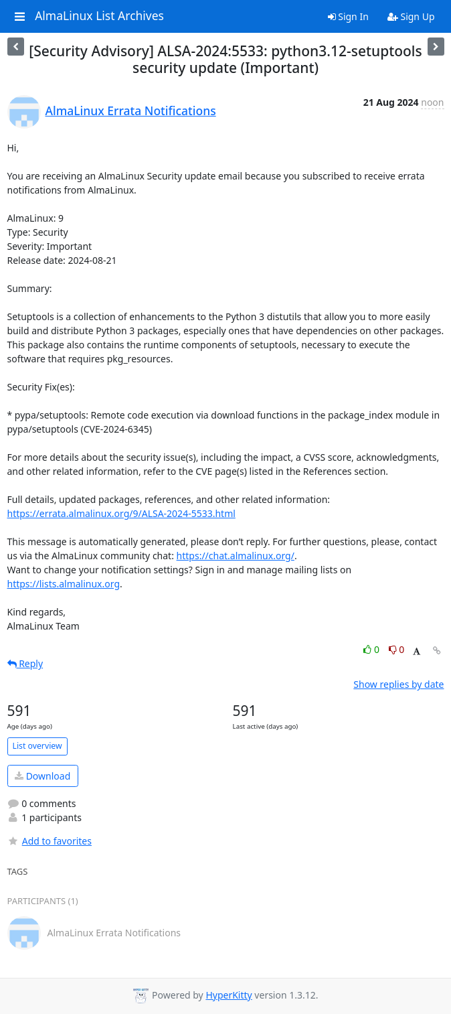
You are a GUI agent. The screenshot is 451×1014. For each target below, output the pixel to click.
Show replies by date (398, 684)
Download (42, 776)
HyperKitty (228, 995)
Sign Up (411, 16)
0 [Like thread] (372, 649)
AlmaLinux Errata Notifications (131, 110)
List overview (37, 745)
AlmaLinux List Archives (99, 16)
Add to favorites (49, 841)
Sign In (348, 16)
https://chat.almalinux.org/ (235, 555)
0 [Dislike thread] (397, 649)
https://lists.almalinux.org (63, 583)
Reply (25, 663)
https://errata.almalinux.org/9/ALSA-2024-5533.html (121, 513)
